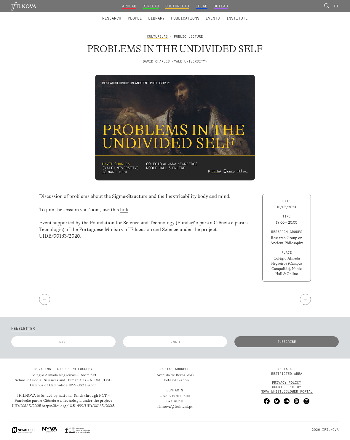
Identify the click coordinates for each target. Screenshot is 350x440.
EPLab (201, 6)
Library (156, 18)
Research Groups (183, 14)
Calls (258, 14)
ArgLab (129, 6)
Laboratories (100, 14)
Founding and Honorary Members (217, 14)
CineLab (151, 6)
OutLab (221, 6)
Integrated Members (120, 14)
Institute (237, 18)
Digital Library (188, 14)
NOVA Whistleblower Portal (287, 391)
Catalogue (154, 14)
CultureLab (177, 6)
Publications (185, 18)
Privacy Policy (286, 382)
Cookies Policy (286, 387)
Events (213, 18)
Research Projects (140, 14)
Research (111, 18)
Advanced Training (226, 14)
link (124, 209)
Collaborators (162, 14)
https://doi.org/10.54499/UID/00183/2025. (78, 406)
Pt (336, 6)
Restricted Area (286, 374)
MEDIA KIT (286, 369)
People (135, 18)
